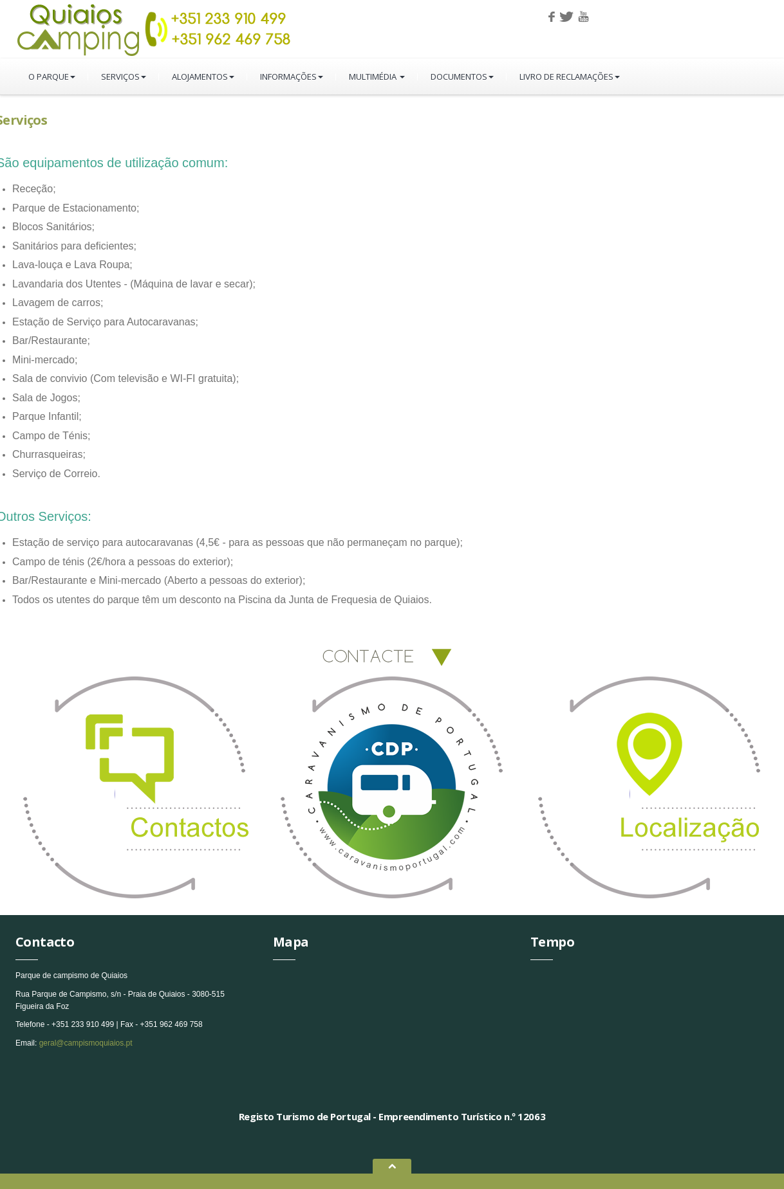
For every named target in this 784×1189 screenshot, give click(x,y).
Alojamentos (203, 76)
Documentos (462, 76)
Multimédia (377, 76)
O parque (51, 76)
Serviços (123, 76)
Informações (291, 76)
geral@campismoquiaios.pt (86, 1043)
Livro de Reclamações (569, 76)
